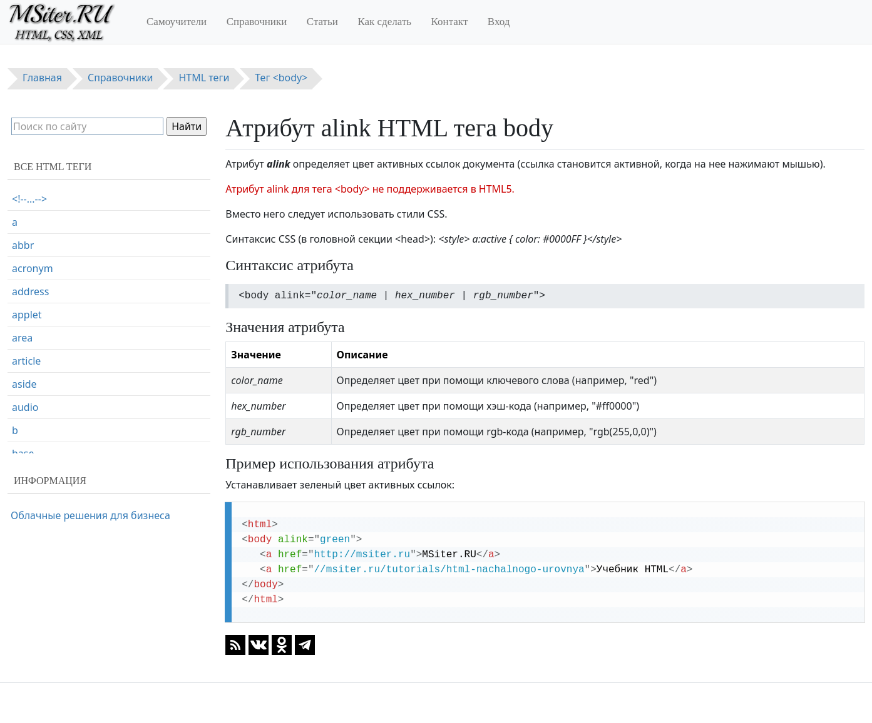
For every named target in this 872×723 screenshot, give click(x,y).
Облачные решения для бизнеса (90, 515)
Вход (499, 22)
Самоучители (176, 22)
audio (25, 407)
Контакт (449, 22)
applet (27, 314)
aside (24, 384)
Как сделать (384, 22)
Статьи (322, 22)
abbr (23, 245)
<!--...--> (29, 199)
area (22, 338)
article (26, 361)
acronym (32, 268)
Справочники (257, 22)
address (30, 291)
